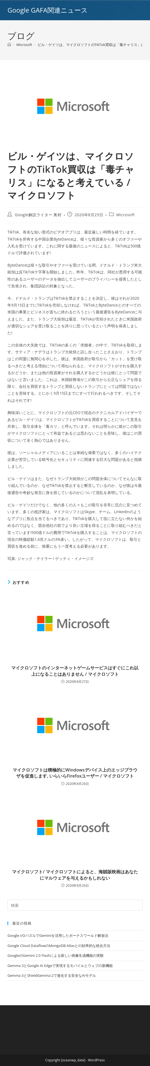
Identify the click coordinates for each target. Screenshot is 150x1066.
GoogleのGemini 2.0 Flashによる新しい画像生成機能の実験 (55, 955)
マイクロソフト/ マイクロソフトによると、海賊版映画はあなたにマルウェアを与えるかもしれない (75, 875)
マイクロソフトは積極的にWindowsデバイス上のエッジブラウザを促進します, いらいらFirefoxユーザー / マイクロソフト (75, 773)
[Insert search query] (74, 905)
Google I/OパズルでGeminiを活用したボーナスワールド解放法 (57, 935)
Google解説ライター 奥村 (38, 214)
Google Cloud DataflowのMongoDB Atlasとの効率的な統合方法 (58, 945)
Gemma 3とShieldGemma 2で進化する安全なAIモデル (51, 975)
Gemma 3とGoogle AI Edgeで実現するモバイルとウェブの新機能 (60, 965)
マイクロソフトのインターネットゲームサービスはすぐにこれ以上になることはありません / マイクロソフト (74, 671)
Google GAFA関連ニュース (47, 10)
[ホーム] (9, 44)
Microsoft (125, 214)
